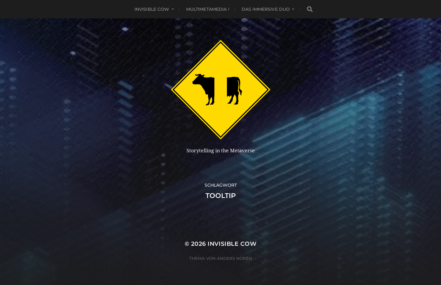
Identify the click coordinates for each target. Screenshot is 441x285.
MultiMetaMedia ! (207, 9)
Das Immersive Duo (266, 9)
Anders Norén (234, 258)
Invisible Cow (151, 9)
